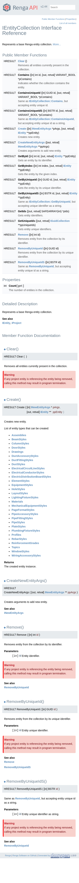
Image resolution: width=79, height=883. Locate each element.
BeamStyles (19, 439)
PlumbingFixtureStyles (26, 530)
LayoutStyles (20, 493)
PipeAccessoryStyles (25, 513)
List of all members (68, 23)
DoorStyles (18, 447)
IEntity (22, 132)
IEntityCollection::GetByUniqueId (49, 201)
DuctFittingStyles (22, 459)
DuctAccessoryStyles (25, 455)
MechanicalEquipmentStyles (29, 505)
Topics (16, 547)
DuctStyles (18, 464)
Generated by (44, 855)
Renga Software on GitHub (24, 855)
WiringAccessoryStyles (26, 555)
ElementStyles (21, 480)
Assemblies (19, 435)
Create (22, 128)
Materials (17, 501)
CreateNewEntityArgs (31, 142)
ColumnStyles (20, 443)
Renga (8, 855)
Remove (23, 234)
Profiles (16, 534)
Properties (70, 19)
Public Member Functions (53, 19)
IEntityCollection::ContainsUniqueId (51, 119)
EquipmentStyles (22, 484)
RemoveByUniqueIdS (31, 262)
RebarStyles (19, 538)
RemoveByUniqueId (30, 248)
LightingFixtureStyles (25, 497)
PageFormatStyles (23, 509)
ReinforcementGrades (25, 542)
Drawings (17, 451)
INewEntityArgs (41, 128)
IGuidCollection (60, 220)
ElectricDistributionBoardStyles (31, 476)
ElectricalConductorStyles (28, 472)
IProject (16, 322)
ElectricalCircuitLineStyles (28, 468)
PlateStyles (19, 526)
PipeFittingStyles (22, 518)
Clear (21, 61)
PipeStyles (18, 522)
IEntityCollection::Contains (46, 101)
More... (57, 44)
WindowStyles (20, 551)
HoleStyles (18, 488)
